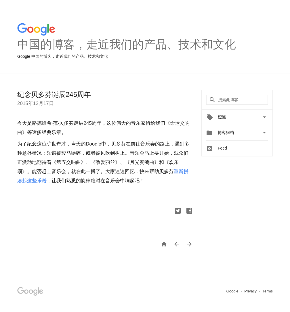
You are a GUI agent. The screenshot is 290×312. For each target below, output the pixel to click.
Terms (268, 291)
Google (233, 291)
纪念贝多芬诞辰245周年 (54, 94)
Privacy (250, 291)
